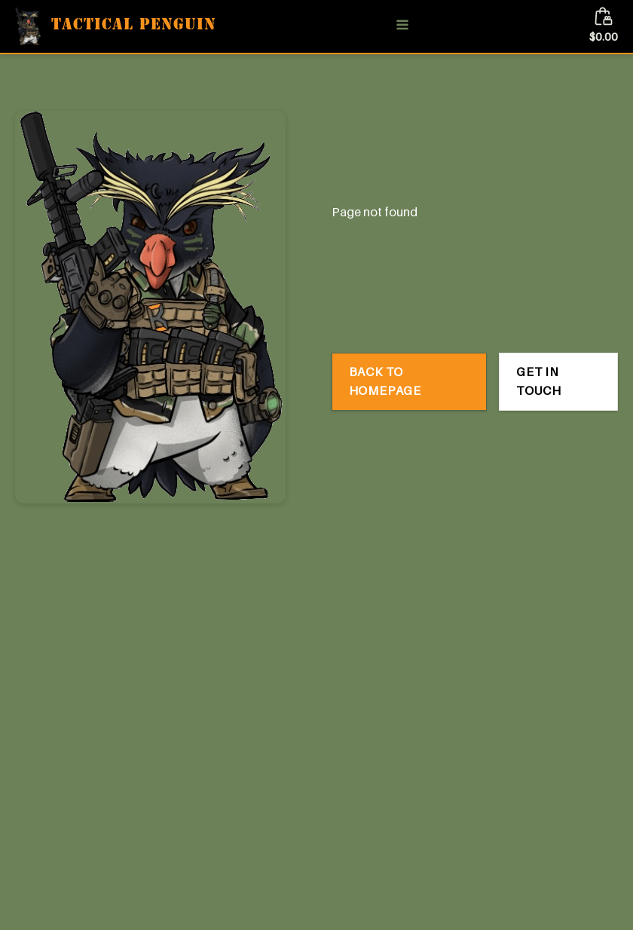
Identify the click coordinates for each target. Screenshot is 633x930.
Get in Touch (538, 381)
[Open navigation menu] (402, 26)
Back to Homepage (385, 381)
